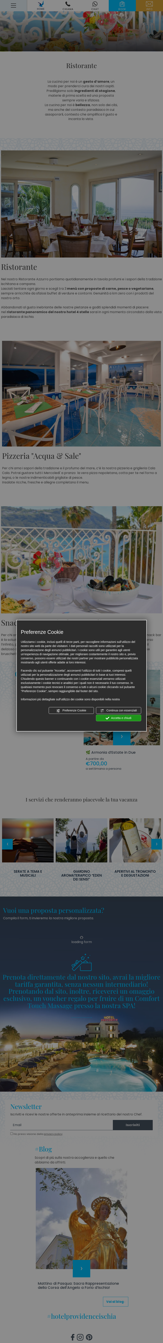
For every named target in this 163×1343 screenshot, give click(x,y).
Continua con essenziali (118, 710)
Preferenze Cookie (71, 710)
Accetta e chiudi (118, 718)
